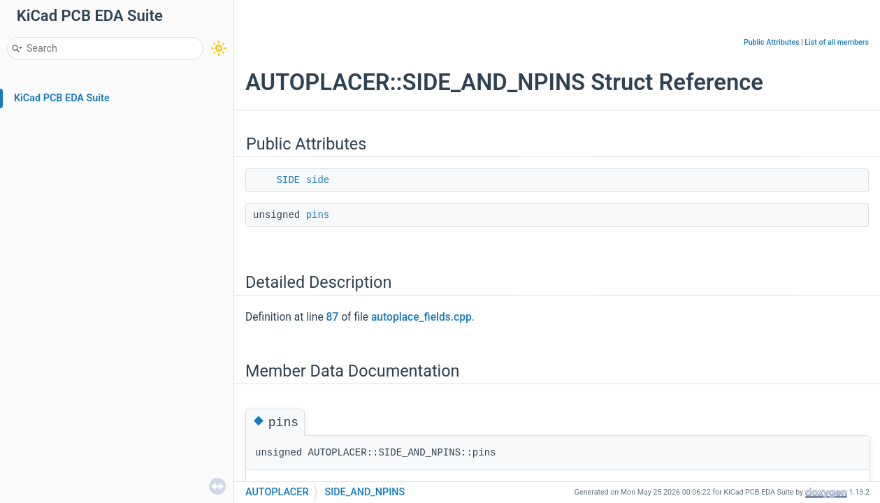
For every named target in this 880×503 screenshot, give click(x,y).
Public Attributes (772, 42)
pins (318, 215)
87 (332, 317)
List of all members (837, 42)
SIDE (289, 180)
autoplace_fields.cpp (421, 317)
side (318, 180)
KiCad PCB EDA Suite (62, 98)
